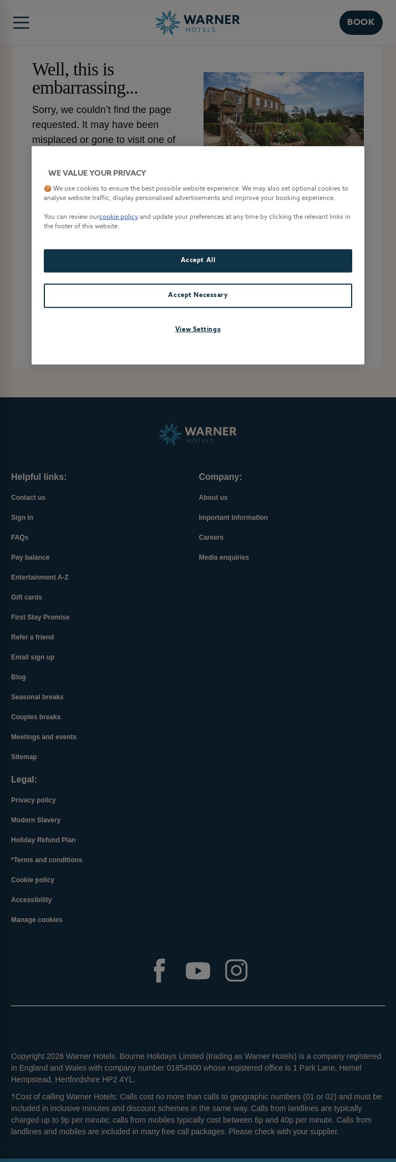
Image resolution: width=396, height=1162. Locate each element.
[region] (198, 255)
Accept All (198, 260)
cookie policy (118, 217)
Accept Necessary (197, 295)
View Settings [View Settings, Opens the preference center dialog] (198, 329)
